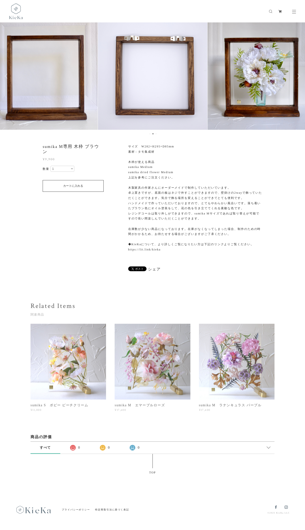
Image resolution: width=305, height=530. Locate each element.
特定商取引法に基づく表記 (112, 509)
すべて (45, 447)
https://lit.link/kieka (144, 249)
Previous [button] (7, 76)
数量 (46, 169)
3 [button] (156, 133)
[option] (152, 76)
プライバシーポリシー (76, 509)
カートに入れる (73, 185)
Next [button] (297, 76)
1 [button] (149, 133)
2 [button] (152, 133)
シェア (154, 269)
